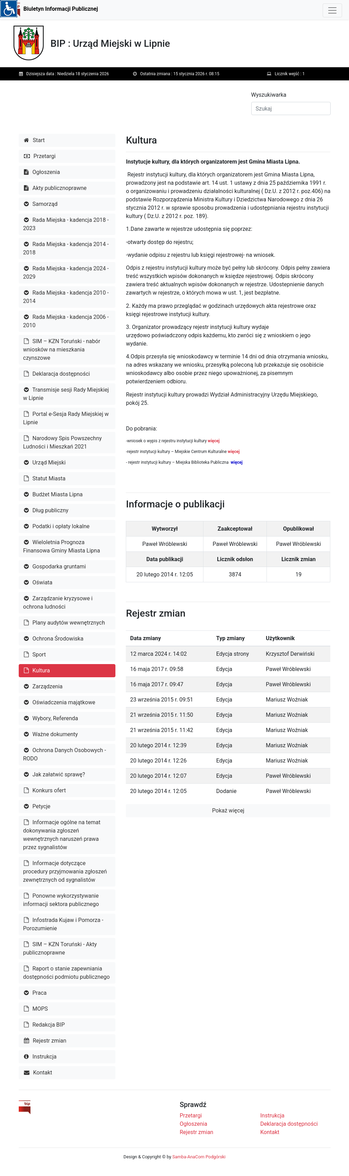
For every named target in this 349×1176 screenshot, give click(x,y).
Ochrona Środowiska (54, 638)
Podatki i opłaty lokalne (57, 526)
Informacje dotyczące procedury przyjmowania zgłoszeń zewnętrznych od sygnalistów (65, 871)
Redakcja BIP (44, 1024)
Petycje (37, 806)
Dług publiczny (46, 510)
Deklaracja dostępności (57, 374)
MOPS (36, 1008)
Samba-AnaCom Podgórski (198, 1156)
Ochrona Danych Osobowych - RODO (64, 754)
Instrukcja (40, 1056)
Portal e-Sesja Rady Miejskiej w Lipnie (66, 418)
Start (34, 140)
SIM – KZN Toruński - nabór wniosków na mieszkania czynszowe (62, 349)
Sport (35, 654)
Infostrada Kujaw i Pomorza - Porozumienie (63, 924)
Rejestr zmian (45, 1040)
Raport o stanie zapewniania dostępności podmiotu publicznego (66, 972)
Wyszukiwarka (269, 95)
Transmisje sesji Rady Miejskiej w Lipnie (66, 393)
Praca (35, 993)
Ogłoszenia (42, 172)
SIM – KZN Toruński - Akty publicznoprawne (60, 948)
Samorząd (41, 204)
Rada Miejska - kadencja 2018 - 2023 (66, 224)
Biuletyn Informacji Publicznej (61, 9)
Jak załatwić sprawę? (54, 774)
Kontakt (38, 1072)
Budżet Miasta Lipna (53, 494)
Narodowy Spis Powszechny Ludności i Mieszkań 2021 (62, 442)
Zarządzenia (43, 686)
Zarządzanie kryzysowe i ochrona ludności (58, 602)
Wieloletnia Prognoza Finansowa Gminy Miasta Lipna (61, 546)
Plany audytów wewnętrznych (64, 622)
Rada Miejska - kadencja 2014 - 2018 (66, 248)
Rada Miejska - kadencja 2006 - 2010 (66, 321)
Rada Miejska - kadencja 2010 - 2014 (66, 296)
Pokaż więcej (228, 810)
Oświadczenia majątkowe (59, 702)
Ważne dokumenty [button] (51, 734)
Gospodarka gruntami (55, 566)
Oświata (38, 582)
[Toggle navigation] (332, 10)
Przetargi (40, 156)
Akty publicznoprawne (55, 188)
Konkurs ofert (45, 790)
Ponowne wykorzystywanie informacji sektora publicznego (61, 899)
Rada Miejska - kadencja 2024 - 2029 (66, 272)
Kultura (37, 670)
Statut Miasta (45, 478)
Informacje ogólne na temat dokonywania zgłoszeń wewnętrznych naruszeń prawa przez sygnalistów (62, 835)
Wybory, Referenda (51, 718)
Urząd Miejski (45, 462)
